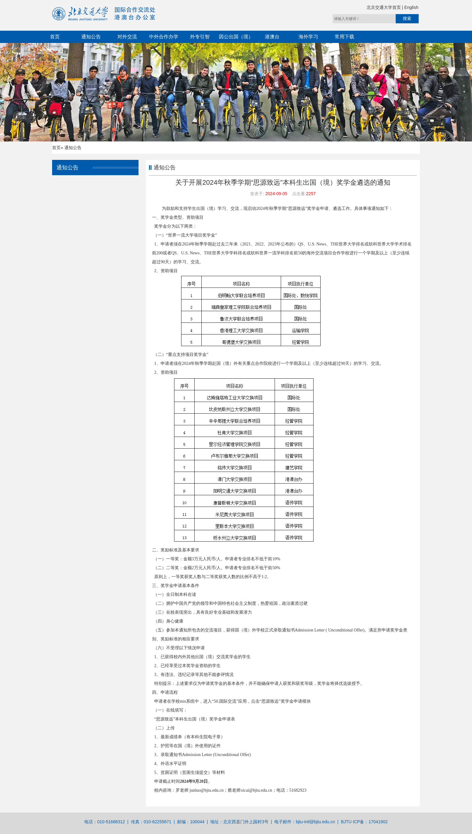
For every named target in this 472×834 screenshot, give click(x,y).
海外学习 (308, 36)
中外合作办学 (163, 36)
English (411, 7)
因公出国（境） (236, 36)
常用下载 (344, 36)
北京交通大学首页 (384, 7)
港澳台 (272, 36)
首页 (55, 36)
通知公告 (91, 36)
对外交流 (127, 36)
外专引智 (200, 36)
